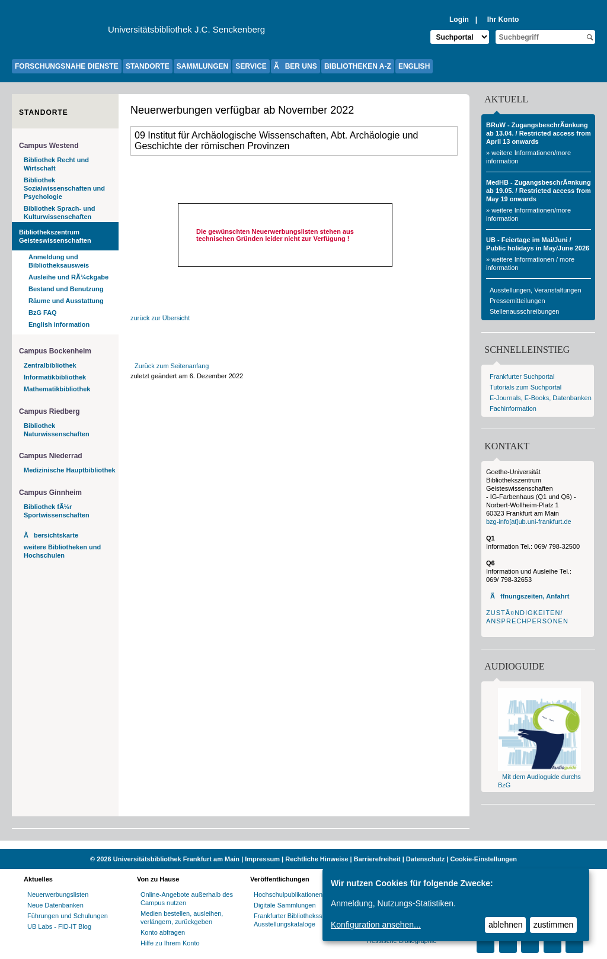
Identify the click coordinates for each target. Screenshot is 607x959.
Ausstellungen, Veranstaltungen (536, 290)
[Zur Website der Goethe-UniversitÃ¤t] (60, 32)
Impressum (262, 859)
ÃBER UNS (295, 66)
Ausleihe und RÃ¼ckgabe (68, 277)
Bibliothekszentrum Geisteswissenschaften (55, 236)
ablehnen (505, 924)
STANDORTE (148, 66)
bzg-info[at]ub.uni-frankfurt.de (528, 521)
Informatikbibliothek (55, 377)
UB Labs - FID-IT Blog (59, 926)
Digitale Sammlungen (285, 905)
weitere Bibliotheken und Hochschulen (62, 551)
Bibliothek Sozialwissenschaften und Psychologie (64, 188)
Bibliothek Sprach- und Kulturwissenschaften (59, 212)
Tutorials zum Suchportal (525, 387)
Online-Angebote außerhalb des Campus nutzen (186, 898)
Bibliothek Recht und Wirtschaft (56, 164)
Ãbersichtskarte (51, 535)
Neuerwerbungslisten (57, 894)
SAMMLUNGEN (202, 66)
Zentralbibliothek (50, 365)
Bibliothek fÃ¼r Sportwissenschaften (57, 511)
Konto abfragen (162, 932)
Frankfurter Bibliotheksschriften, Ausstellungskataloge (300, 920)
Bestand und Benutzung (66, 288)
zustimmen (553, 924)
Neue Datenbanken (55, 905)
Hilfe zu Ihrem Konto (170, 943)
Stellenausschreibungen (524, 311)
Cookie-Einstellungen (483, 859)
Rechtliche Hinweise (316, 859)
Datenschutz (425, 859)
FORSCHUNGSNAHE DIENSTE (67, 66)
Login (459, 19)
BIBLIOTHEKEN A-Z (357, 66)
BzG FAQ (42, 312)
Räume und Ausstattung (66, 300)
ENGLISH (414, 66)
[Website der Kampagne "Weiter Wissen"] (303, 844)
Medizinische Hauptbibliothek (70, 470)
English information (59, 324)
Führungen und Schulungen (67, 915)
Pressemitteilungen (517, 300)
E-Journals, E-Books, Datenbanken (541, 397)
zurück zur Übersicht (160, 317)
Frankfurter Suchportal (522, 376)
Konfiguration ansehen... (376, 925)
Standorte (43, 112)
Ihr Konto (503, 19)
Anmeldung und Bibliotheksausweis (58, 261)
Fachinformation (513, 408)
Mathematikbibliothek (57, 388)
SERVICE (250, 66)
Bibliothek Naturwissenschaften (57, 429)
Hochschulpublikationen (288, 894)
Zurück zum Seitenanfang (172, 365)
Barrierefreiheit (377, 859)
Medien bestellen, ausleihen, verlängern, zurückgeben (181, 917)
